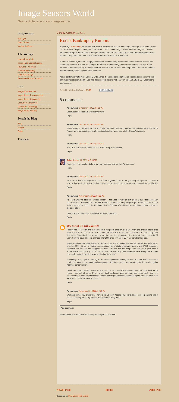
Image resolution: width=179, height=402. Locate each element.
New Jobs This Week (27, 67)
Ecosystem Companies (27, 103)
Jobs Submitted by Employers (30, 78)
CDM (69, 226)
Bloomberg (76, 46)
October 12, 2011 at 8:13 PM (91, 176)
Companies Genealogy (27, 106)
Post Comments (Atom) (78, 396)
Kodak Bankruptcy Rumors (84, 40)
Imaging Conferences (27, 91)
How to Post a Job (25, 59)
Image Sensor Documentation (30, 95)
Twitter (20, 131)
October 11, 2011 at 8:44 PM (84, 160)
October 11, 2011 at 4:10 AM (91, 143)
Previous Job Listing (26, 70)
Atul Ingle (22, 38)
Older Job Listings (25, 74)
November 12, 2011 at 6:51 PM (92, 291)
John (69, 160)
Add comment (67, 308)
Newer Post (63, 389)
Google (21, 127)
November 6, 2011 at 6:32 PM (91, 196)
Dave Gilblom (23, 42)
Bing (20, 123)
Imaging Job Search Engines (30, 63)
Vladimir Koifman (25, 46)
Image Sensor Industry (27, 110)
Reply (69, 116)
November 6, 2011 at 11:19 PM (85, 226)
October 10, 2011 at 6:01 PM (91, 124)
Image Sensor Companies (29, 99)
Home (109, 389)
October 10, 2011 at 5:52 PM (91, 108)
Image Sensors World (56, 13)
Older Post (155, 389)
